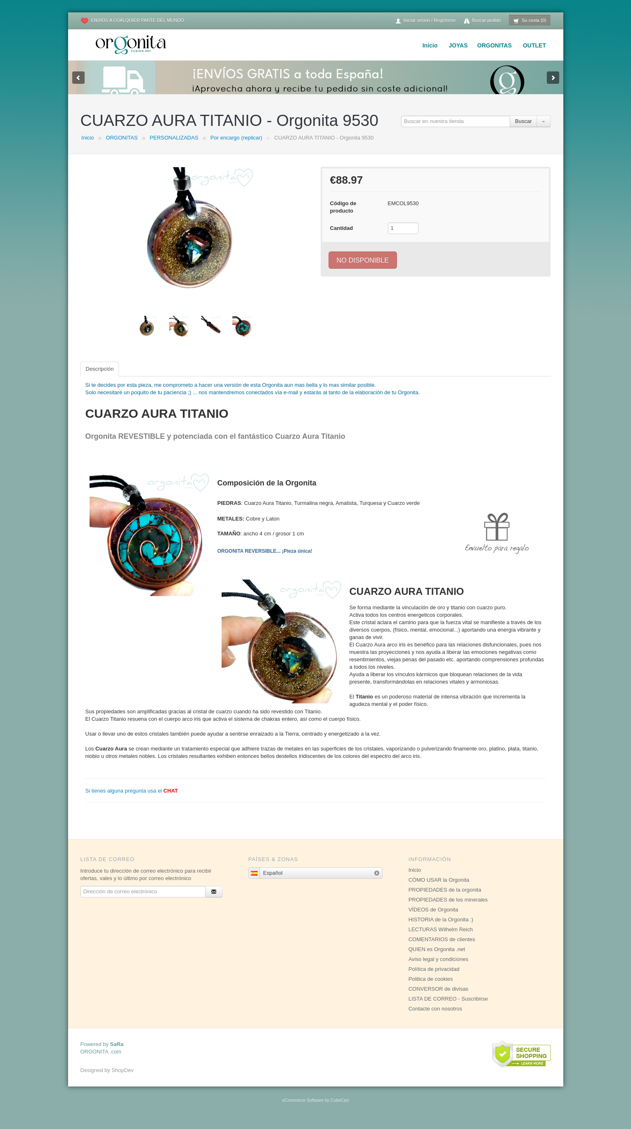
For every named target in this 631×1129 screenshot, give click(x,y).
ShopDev (122, 1078)
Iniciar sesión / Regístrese (425, 21)
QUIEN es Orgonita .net (437, 957)
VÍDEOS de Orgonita (433, 918)
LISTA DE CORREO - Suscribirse (448, 1007)
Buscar (523, 129)
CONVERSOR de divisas (438, 997)
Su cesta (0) (529, 21)
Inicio (430, 45)
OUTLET (534, 45)
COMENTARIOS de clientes (442, 947)
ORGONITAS (494, 45)
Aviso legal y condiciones (438, 967)
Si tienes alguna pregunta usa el (131, 799)
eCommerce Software (303, 1108)
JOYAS (458, 45)
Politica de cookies (431, 987)
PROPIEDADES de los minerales (448, 908)
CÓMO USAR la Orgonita (439, 888)
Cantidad (341, 236)
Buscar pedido (482, 21)
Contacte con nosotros (435, 1017)
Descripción (100, 377)
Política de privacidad (434, 977)
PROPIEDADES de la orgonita (445, 898)
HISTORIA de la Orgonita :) (441, 928)
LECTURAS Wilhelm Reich (441, 938)
